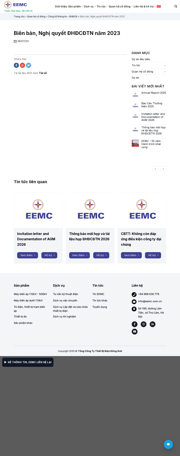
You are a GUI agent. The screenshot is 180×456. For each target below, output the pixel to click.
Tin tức (102, 6)
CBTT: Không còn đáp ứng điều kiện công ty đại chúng (141, 239)
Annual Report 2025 (153, 92)
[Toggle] (165, 65)
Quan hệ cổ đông (121, 6)
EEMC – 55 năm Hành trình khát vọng (151, 144)
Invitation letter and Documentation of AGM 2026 (153, 117)
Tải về (43, 73)
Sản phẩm (75, 6)
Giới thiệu (61, 6)
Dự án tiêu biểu (141, 59)
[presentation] (155, 168)
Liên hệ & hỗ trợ (145, 6)
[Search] (176, 6)
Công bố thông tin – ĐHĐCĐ (62, 16)
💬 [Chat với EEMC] (168, 444)
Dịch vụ (90, 6)
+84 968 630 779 (148, 294)
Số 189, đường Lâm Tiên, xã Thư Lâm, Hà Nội (151, 312)
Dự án (135, 77)
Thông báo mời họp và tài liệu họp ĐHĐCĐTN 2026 (153, 130)
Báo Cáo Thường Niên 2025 (151, 105)
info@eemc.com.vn (150, 301)
